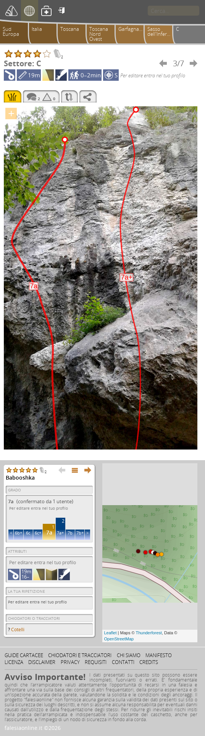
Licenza (14, 662)
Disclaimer (41, 662)
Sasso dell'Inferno (160, 31)
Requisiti (96, 662)
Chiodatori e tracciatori (79, 655)
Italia (37, 29)
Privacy (70, 662)
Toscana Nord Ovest (98, 34)
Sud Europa (11, 31)
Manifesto (158, 655)
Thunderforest (148, 632)
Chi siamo (128, 655)
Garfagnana (131, 29)
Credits (148, 662)
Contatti (123, 662)
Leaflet (110, 632)
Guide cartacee (24, 655)
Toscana (69, 29)
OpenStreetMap (119, 639)
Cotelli (17, 629)
